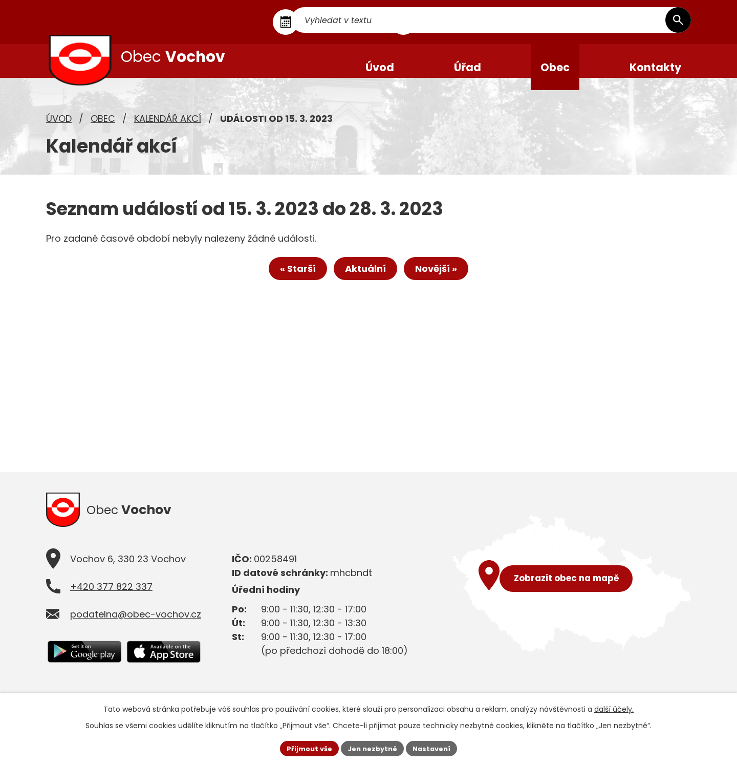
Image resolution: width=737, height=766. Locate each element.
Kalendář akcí (167, 130)
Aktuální (365, 283)
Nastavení (436, 747)
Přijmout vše (304, 747)
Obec (103, 130)
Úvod (59, 130)
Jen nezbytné (372, 747)
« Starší (288, 283)
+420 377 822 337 (111, 602)
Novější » (446, 283)
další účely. (614, 708)
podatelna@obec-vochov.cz (135, 630)
